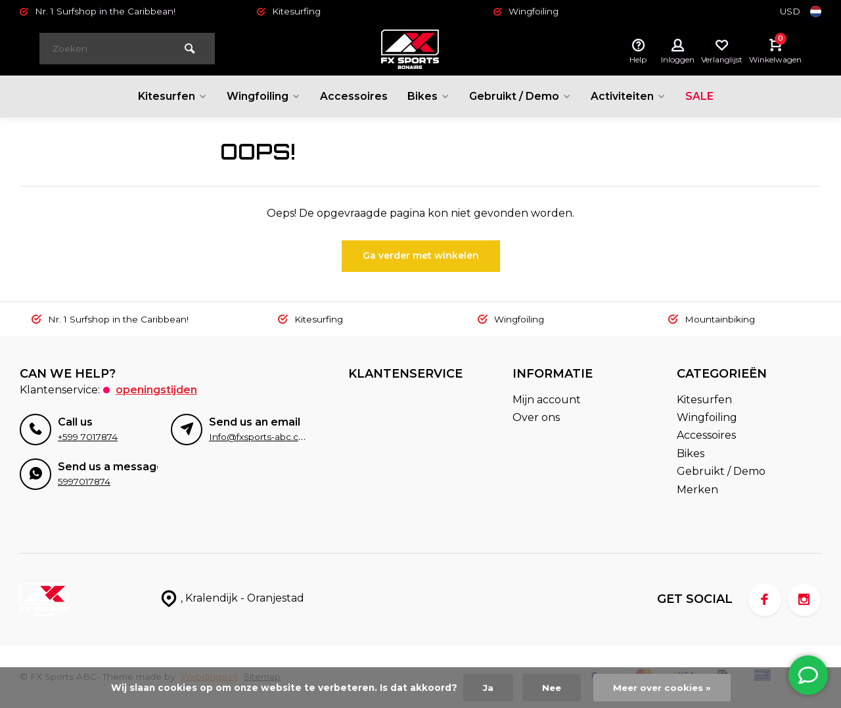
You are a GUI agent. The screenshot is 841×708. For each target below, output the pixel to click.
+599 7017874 (88, 436)
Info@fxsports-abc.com (261, 436)
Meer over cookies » (662, 687)
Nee (550, 687)
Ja (486, 687)
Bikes (428, 96)
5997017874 (84, 481)
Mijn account (546, 399)
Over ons (536, 417)
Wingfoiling (262, 96)
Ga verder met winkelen (421, 255)
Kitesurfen (171, 96)
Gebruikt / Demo (520, 96)
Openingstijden (156, 390)
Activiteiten (629, 96)
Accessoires (353, 96)
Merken (697, 489)
